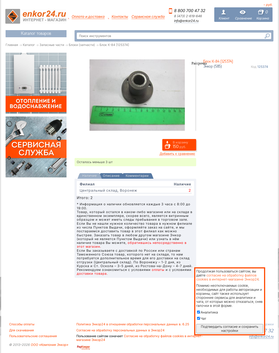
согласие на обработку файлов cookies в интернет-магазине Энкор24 (227, 277)
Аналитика (207, 312)
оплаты (158, 270)
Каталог (29, 45)
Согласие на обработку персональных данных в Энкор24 (120, 330)
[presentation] (89, 176)
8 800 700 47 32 (189, 10)
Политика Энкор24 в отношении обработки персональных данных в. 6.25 (132, 324)
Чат (201, 318)
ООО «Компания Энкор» (49, 345)
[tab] (89, 176)
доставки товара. (92, 273)
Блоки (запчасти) (82, 45)
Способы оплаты (21, 324)
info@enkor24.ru (186, 21)
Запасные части (52, 45)
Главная (12, 45)
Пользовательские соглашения (33, 336)
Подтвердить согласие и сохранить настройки (229, 328)
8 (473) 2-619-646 (188, 16)
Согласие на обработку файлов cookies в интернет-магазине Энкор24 (139, 338)
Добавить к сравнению (177, 154)
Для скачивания (21, 330)
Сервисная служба (148, 17)
